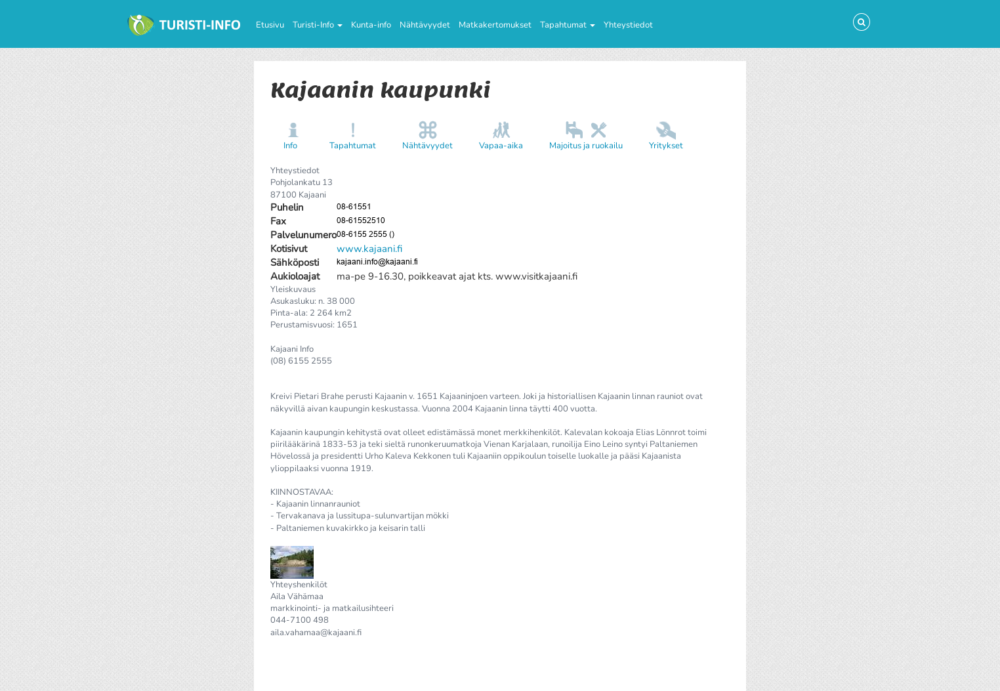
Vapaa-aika (501, 146)
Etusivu (270, 25)
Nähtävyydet (425, 25)
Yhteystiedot (628, 25)
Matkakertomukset (495, 25)
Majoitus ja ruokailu (586, 146)
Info (290, 146)
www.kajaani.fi (369, 248)
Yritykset (666, 146)
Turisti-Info (318, 25)
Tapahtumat (567, 25)
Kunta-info (371, 25)
